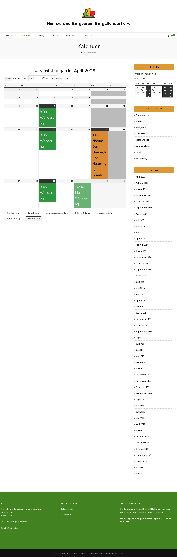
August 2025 (142, 213)
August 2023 (141, 337)
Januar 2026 (142, 188)
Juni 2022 (140, 411)
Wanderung (141, 157)
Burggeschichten (144, 114)
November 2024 (143, 256)
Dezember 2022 (143, 374)
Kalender (27, 35)
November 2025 (143, 194)
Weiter (60, 77)
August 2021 (141, 460)
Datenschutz (67, 508)
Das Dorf (57, 35)
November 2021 (143, 442)
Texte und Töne (143, 139)
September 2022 (144, 392)
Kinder (139, 120)
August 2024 (142, 275)
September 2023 (144, 330)
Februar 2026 (142, 182)
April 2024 (140, 299)
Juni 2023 (140, 349)
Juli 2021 (139, 466)
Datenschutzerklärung (114, 552)
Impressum (66, 513)
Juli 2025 (140, 219)
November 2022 (143, 380)
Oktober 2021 (142, 448)
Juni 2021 (140, 473)
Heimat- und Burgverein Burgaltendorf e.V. (88, 23)
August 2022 (141, 398)
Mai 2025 (140, 231)
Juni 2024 (140, 287)
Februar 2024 (142, 306)
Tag (24, 78)
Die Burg (42, 35)
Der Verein (73, 35)
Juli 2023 (140, 343)
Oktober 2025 (142, 200)
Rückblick (140, 133)
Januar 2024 (142, 312)
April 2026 (140, 176)
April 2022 (140, 423)
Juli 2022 (140, 405)
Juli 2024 (140, 281)
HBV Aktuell (11, 35)
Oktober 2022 (142, 386)
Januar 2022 (142, 429)
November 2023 (143, 318)
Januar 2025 (142, 250)
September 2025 (144, 207)
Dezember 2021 (143, 436)
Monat (8, 78)
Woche (16, 78)
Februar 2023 (142, 361)
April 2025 (140, 238)
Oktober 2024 (142, 262)
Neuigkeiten (141, 126)
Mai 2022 (140, 417)
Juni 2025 (140, 225)
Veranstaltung (143, 145)
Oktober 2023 (142, 324)
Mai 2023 (140, 355)
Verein (139, 151)
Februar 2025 (142, 244)
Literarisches (91, 35)
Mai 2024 (140, 293)
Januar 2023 (142, 367)
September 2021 (143, 454)
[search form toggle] (168, 36)
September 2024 (144, 269)
